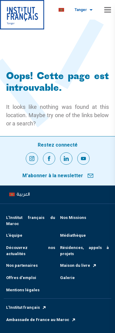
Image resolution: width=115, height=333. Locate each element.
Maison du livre (78, 265)
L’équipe (14, 235)
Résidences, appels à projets (84, 250)
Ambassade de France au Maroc (41, 319)
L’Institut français (26, 307)
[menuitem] (61, 10)
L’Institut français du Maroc (30, 220)
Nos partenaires (22, 265)
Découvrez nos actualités (30, 250)
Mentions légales (23, 290)
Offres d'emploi (21, 277)
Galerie (67, 277)
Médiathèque (73, 235)
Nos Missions (73, 217)
